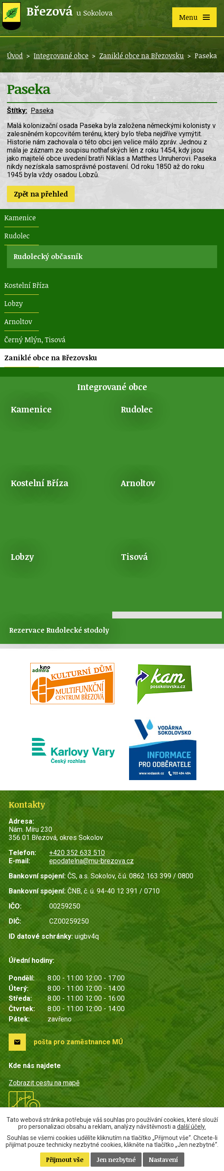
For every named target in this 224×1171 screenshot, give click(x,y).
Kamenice (20, 217)
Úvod (15, 55)
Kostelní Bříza (26, 285)
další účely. (191, 1126)
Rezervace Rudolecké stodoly (59, 630)
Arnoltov (18, 321)
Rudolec (17, 235)
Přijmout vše (64, 1159)
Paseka (42, 110)
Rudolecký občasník (47, 256)
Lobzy (13, 303)
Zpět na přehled (41, 194)
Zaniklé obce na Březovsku (141, 55)
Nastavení (163, 1159)
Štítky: (17, 110)
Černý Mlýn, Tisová (35, 339)
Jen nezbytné (116, 1159)
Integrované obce (61, 55)
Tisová (134, 556)
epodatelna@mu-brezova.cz (91, 861)
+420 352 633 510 (77, 853)
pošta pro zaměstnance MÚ (78, 1042)
